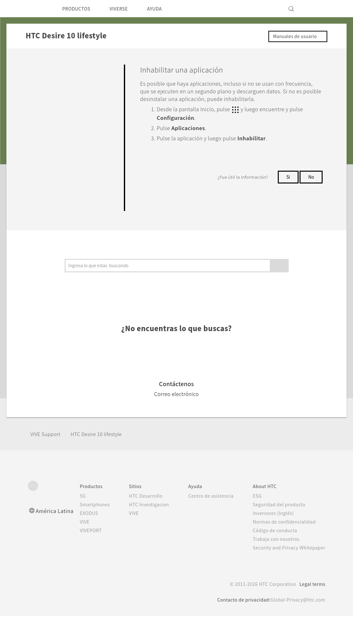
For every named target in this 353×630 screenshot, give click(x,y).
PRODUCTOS (78, 9)
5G (79, 503)
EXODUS (86, 520)
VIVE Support (47, 442)
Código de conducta (276, 538)
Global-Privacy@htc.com (296, 614)
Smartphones (92, 512)
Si (287, 183)
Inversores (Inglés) (274, 520)
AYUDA (163, 9)
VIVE (81, 529)
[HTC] (35, 8)
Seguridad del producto (280, 512)
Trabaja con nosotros (276, 546)
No (311, 183)
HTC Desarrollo (144, 503)
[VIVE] (316, 8)
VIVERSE (125, 9)
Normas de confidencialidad (285, 529)
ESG (257, 503)
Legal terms (310, 598)
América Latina (56, 518)
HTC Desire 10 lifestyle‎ (102, 442)
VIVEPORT (88, 538)
